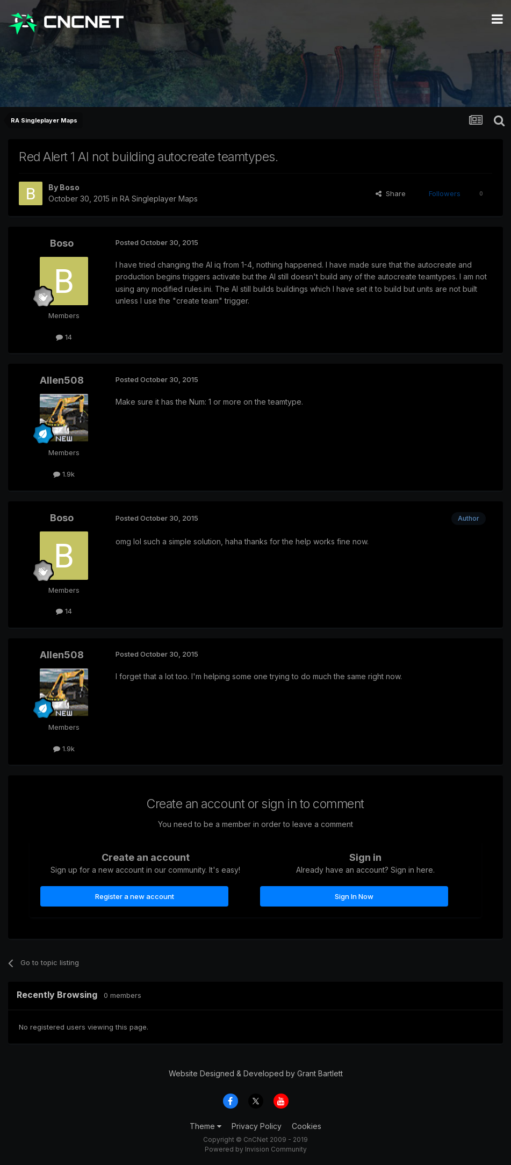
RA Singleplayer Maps (159, 198)
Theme (205, 1126)
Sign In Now (354, 896)
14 (64, 337)
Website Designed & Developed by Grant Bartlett (256, 1073)
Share (391, 193)
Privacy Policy (257, 1126)
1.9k (64, 474)
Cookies (306, 1126)
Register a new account (134, 896)
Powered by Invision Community (256, 1149)
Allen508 (62, 380)
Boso (70, 187)
